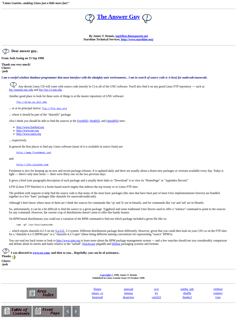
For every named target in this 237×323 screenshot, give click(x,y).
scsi (156, 291)
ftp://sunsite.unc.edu (21, 89)
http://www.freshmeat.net (33, 153)
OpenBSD (112, 121)
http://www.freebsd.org (30, 127)
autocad (128, 291)
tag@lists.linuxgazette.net (131, 36)
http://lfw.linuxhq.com (32, 166)
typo (218, 299)
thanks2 (187, 299)
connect (218, 295)
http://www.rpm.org (68, 242)
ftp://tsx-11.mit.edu (50, 89)
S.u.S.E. (60, 233)
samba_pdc (187, 291)
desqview (128, 299)
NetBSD (95, 121)
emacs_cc (97, 295)
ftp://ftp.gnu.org (54, 109)
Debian (116, 246)
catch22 (156, 299)
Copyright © (106, 277)
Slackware (89, 246)
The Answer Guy (118, 16)
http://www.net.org (27, 131)
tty (156, 295)
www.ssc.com (41, 255)
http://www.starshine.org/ (137, 39)
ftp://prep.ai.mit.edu (31, 102)
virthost (217, 291)
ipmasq (128, 295)
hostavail (97, 299)
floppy (97, 291)
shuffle (187, 295)
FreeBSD (82, 121)
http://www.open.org (28, 134)
